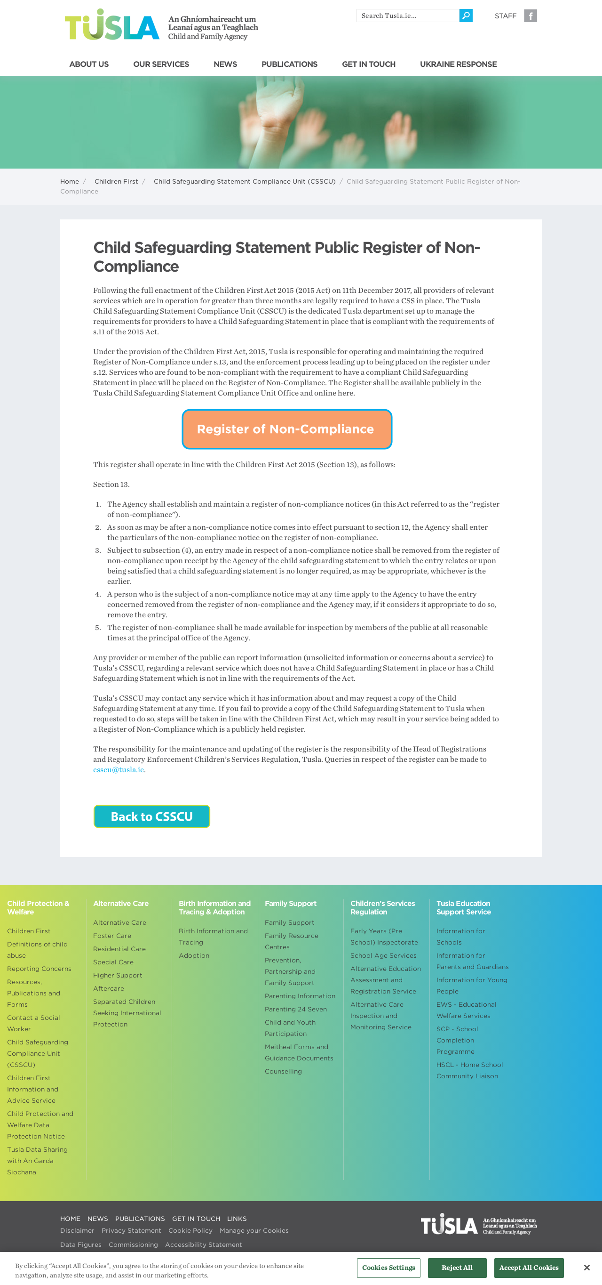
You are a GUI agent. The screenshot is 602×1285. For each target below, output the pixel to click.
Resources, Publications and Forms (33, 993)
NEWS (225, 64)
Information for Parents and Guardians (472, 961)
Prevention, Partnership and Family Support (290, 971)
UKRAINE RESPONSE (458, 64)
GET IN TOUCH (369, 64)
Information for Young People (471, 986)
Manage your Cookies (254, 1230)
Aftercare (108, 988)
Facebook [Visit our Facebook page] (530, 15)
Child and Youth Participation (290, 1028)
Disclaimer (77, 1230)
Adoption (194, 955)
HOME (70, 1218)
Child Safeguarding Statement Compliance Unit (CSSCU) (245, 181)
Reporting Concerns (39, 968)
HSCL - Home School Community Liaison (469, 1070)
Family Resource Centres (291, 941)
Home (69, 181)
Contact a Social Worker (33, 1023)
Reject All (457, 1272)
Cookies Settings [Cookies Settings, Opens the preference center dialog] (388, 1272)
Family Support (290, 922)
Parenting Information (300, 996)
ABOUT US (89, 64)
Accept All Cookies (529, 1272)
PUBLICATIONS (289, 64)
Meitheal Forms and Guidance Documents (299, 1052)
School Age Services (383, 955)
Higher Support (118, 975)
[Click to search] (466, 15)
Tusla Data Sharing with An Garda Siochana (37, 1161)
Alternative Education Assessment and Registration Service (385, 980)
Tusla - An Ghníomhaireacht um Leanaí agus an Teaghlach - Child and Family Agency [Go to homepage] (161, 24)
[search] (407, 15)
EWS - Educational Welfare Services (466, 1010)
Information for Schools (460, 937)
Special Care (113, 962)
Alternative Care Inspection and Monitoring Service (381, 1016)
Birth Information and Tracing (213, 937)
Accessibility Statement (203, 1244)
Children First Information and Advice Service (32, 1089)
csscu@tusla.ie (118, 770)
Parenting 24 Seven (296, 1009)
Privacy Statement (131, 1230)
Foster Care (112, 935)
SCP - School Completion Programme (457, 1040)
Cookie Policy (190, 1230)
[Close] (587, 1272)
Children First (116, 181)
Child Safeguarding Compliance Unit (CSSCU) (37, 1053)
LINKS (237, 1218)
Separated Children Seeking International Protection (127, 1013)
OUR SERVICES (161, 64)
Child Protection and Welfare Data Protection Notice (40, 1125)
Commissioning (133, 1244)
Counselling (283, 1071)
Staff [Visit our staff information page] (505, 16)
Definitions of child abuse (37, 950)
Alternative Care (119, 922)
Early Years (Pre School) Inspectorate (384, 937)
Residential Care (119, 949)
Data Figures (81, 1244)
